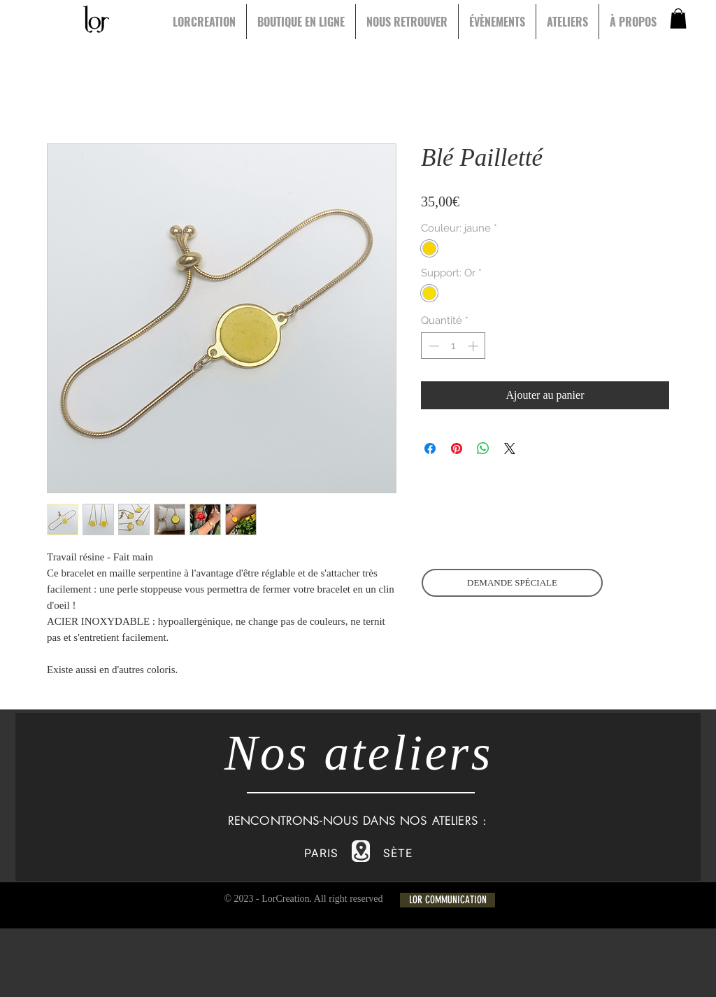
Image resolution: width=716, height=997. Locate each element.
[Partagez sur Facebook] (430, 448)
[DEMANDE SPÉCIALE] (512, 583)
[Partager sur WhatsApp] (483, 448)
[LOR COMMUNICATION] (447, 900)
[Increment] (474, 346)
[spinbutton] (453, 346)
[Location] (361, 851)
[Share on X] (509, 448)
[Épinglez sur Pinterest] (456, 448)
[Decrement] (432, 346)
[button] (678, 18)
